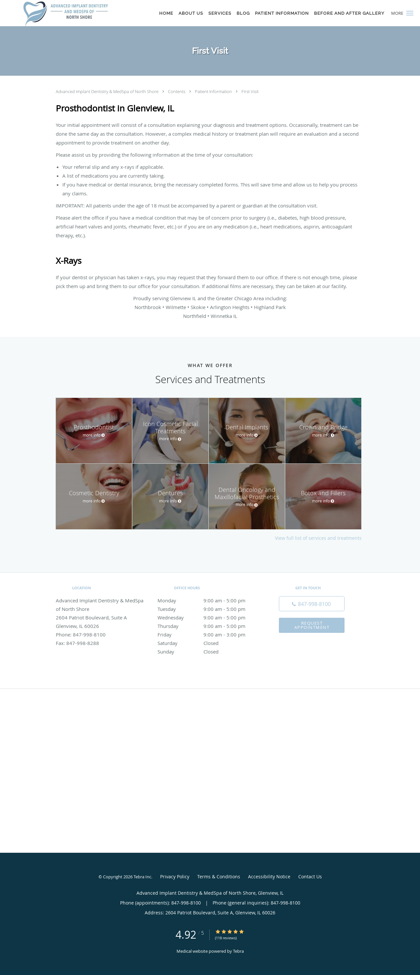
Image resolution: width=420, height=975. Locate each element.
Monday (208, 600)
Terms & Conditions (218, 876)
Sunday (208, 651)
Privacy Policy (174, 876)
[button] (409, 13)
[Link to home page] (65, 13)
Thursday (208, 626)
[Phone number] (312, 603)
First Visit (250, 91)
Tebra (238, 951)
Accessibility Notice (269, 876)
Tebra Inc (142, 877)
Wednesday (208, 617)
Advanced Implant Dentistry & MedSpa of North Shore (107, 91)
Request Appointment (312, 625)
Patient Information (214, 91)
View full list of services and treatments (318, 538)
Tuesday (208, 609)
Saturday (208, 643)
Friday (208, 634)
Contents (177, 91)
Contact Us (310, 876)
